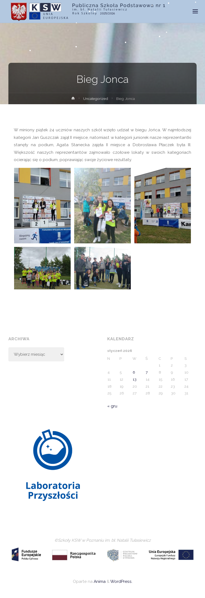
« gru (112, 406)
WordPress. (121, 581)
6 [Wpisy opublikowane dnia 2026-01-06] (134, 372)
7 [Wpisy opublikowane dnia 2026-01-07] (147, 372)
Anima (99, 581)
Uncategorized (95, 98)
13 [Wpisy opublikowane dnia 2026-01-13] (134, 379)
